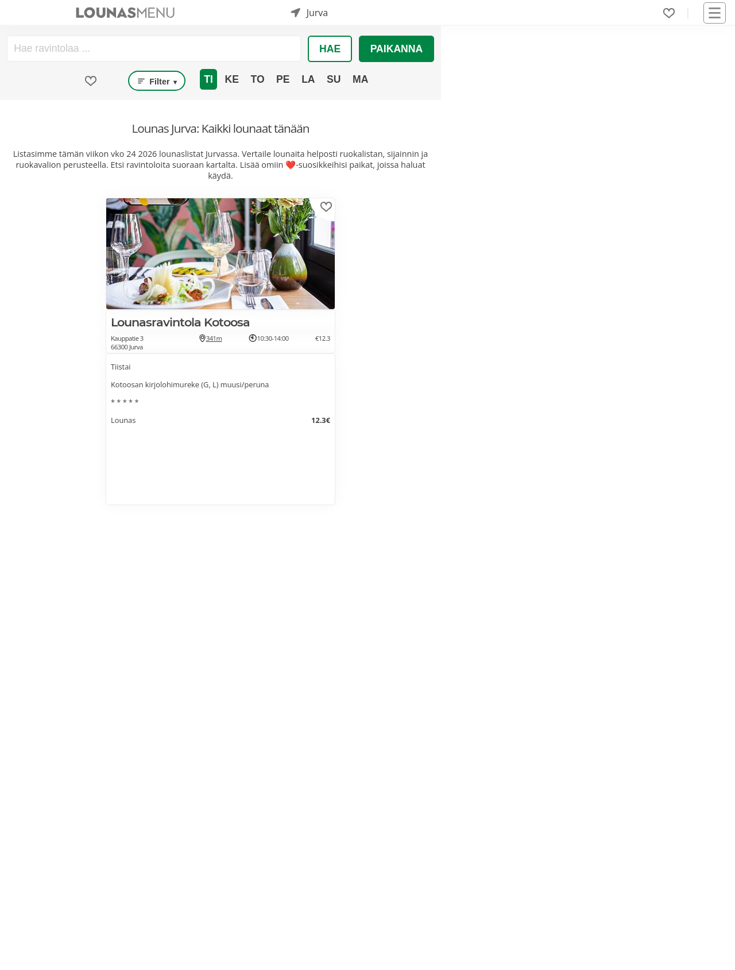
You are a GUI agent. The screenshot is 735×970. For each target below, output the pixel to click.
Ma (360, 79)
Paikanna (396, 49)
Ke (231, 79)
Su (334, 79)
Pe (282, 79)
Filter (157, 81)
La (308, 79)
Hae (330, 49)
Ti (208, 79)
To (257, 79)
